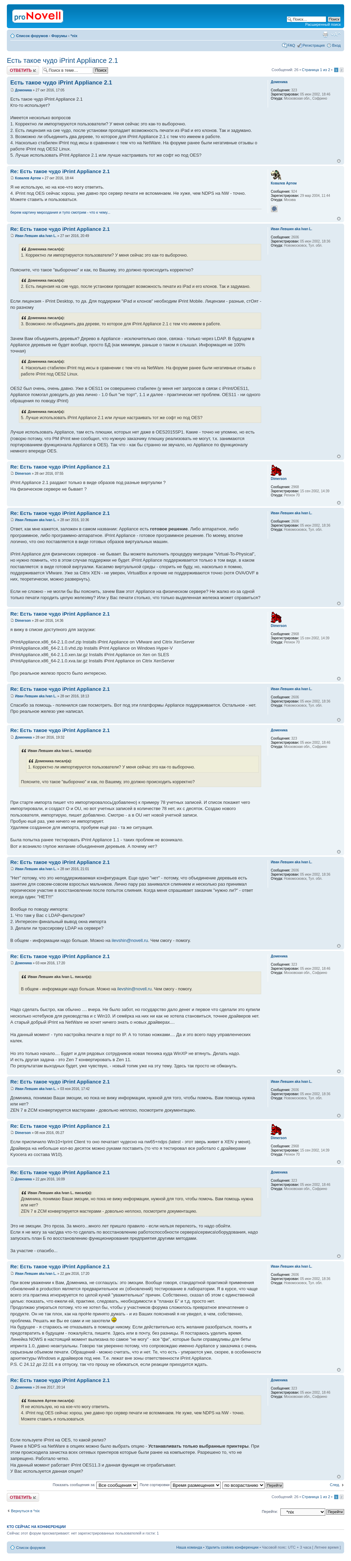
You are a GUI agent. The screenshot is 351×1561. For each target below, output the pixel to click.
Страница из (316, 70)
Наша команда (189, 1547)
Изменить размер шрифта (336, 34)
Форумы (59, 36)
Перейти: (270, 1511)
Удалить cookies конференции (232, 1547)
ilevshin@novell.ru (130, 940)
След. (335, 1485)
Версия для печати (325, 34)
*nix (74, 36)
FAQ (291, 45)
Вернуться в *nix (25, 1511)
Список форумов (32, 36)
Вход (336, 45)
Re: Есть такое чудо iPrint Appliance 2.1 (60, 171)
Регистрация (314, 45)
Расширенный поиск (323, 24)
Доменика (23, 90)
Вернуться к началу (339, 161)
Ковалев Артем (28, 178)
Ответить (23, 70)
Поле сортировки (180, 1485)
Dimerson (23, 473)
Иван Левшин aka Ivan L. (36, 236)
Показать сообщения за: (95, 1485)
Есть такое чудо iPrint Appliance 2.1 (62, 60)
